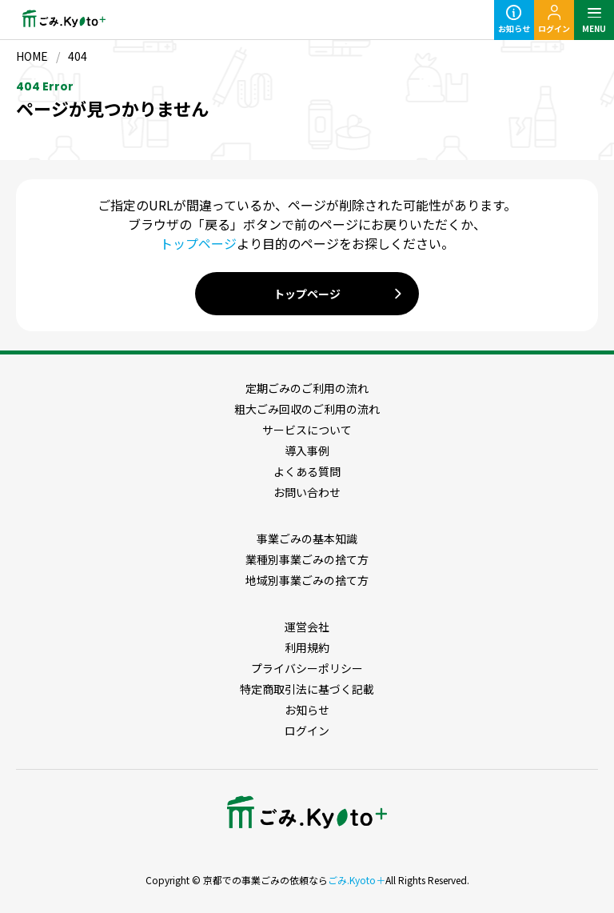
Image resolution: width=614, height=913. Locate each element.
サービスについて (307, 430)
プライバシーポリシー (307, 668)
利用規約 (307, 647)
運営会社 (307, 627)
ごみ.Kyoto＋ (356, 880)
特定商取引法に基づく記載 (307, 689)
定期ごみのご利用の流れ (307, 388)
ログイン (307, 731)
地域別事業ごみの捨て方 (307, 580)
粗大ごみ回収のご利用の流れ (307, 409)
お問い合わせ (307, 492)
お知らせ (307, 710)
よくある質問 (307, 471)
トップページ (198, 243)
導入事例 (307, 450)
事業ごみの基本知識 (307, 539)
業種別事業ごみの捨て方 (307, 559)
